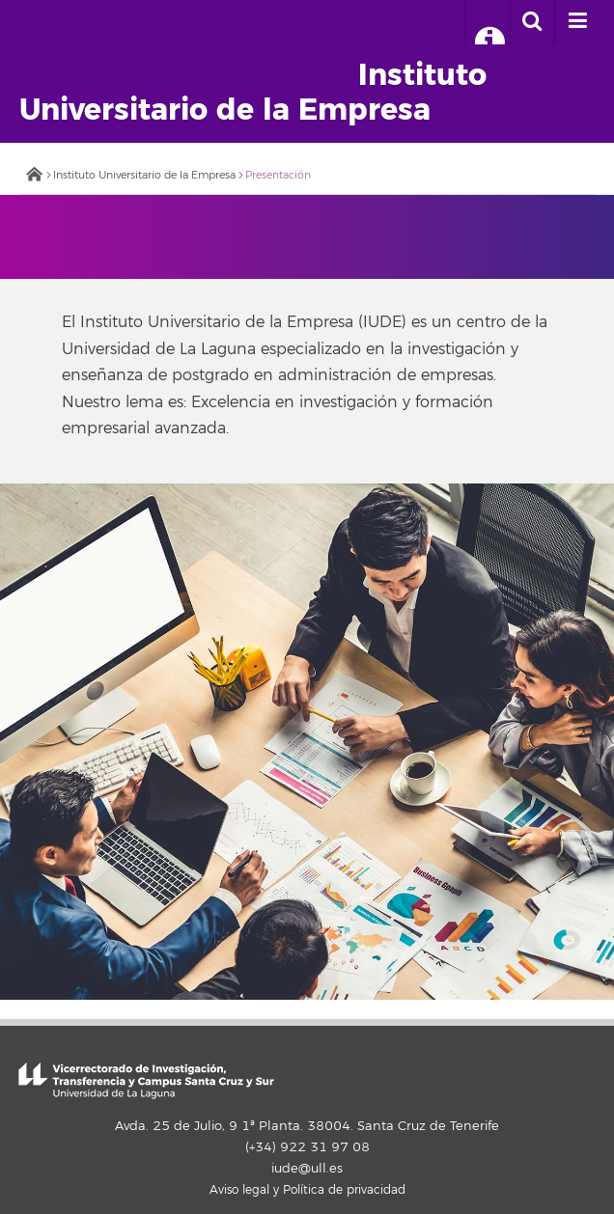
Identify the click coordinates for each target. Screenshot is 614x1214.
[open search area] (532, 22)
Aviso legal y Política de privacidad (307, 1190)
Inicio (33, 176)
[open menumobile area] (577, 22)
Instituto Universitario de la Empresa (144, 175)
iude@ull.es (307, 1168)
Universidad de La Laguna (95, 41)
